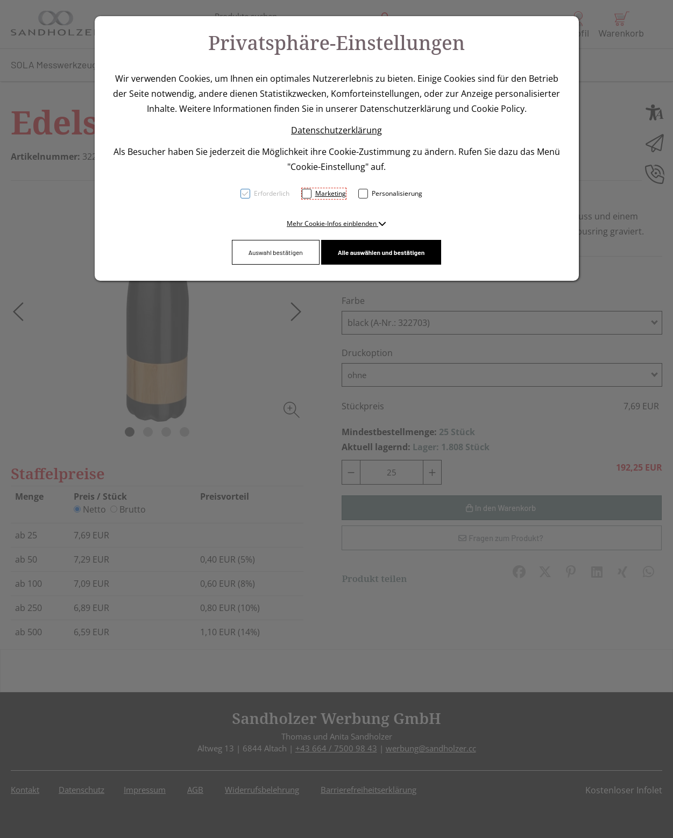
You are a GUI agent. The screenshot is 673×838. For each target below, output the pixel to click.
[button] (336, 223)
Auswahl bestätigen (276, 252)
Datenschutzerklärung (336, 130)
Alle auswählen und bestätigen (381, 252)
